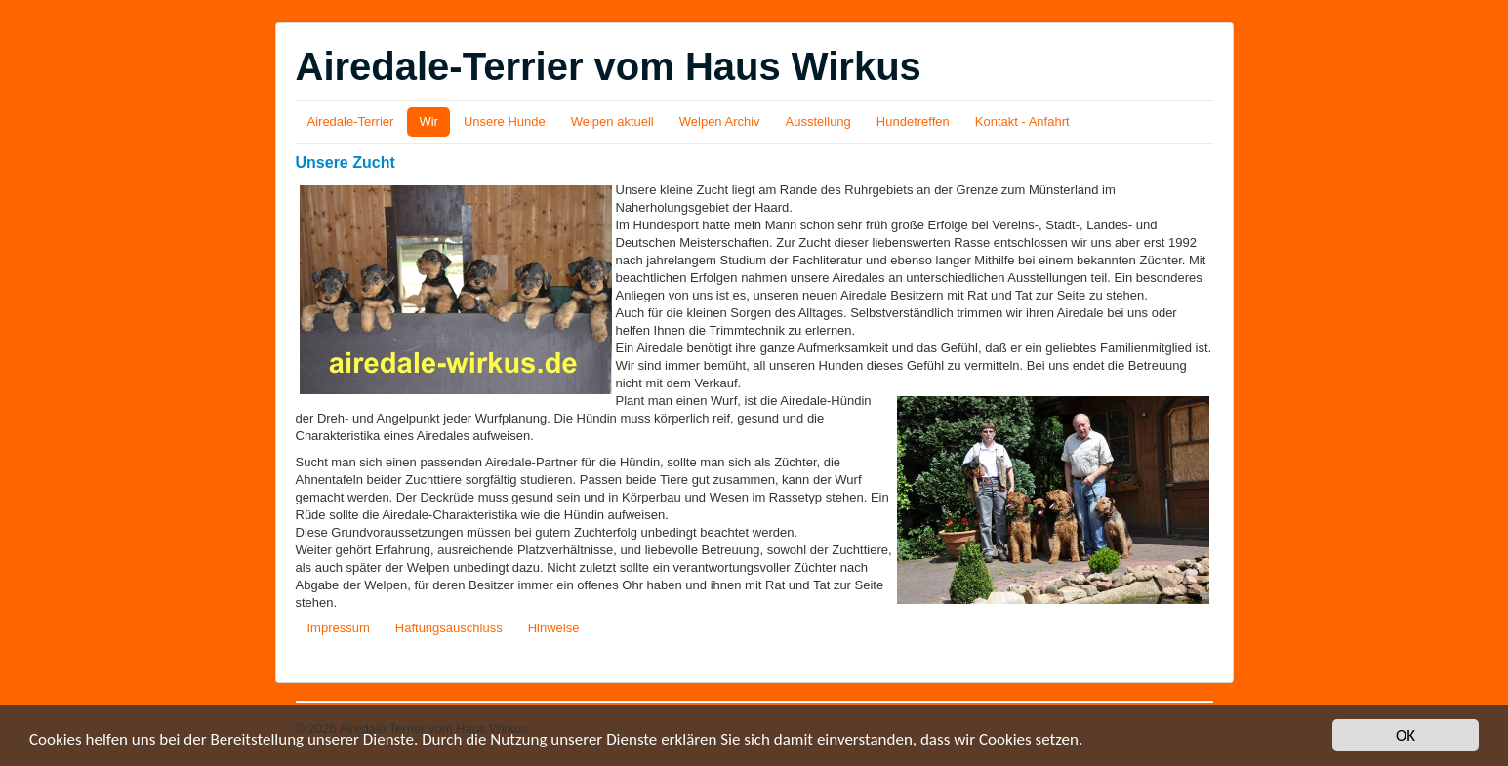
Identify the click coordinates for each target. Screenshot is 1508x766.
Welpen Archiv (719, 121)
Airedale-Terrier (350, 121)
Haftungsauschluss (449, 628)
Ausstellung (818, 121)
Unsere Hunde (505, 121)
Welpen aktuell (612, 121)
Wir (428, 121)
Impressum (338, 628)
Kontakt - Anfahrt (1022, 121)
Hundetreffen (913, 121)
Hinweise (554, 628)
